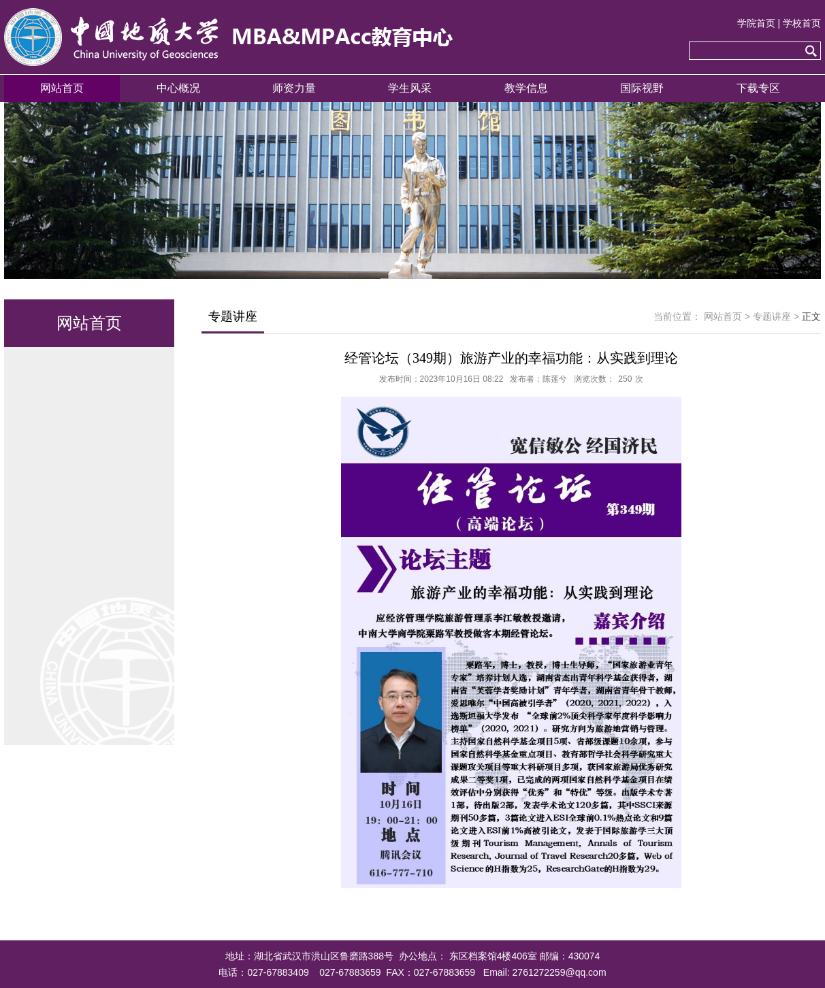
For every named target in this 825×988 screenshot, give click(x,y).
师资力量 (294, 88)
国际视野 (642, 88)
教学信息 (526, 88)
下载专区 (758, 88)
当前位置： (677, 316)
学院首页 (756, 23)
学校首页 (802, 23)
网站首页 (62, 88)
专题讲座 (772, 316)
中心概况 (178, 88)
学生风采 (410, 88)
